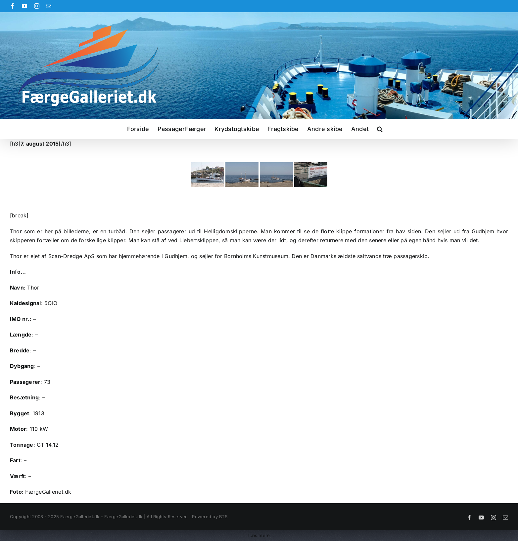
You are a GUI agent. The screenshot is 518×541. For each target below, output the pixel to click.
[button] (380, 129)
